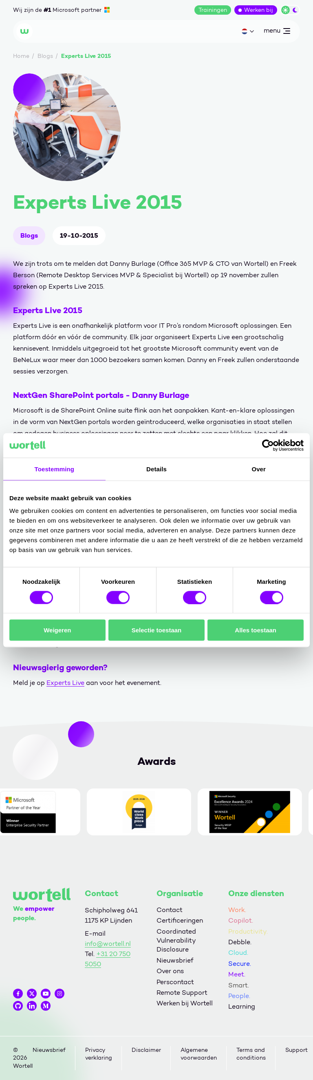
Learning (241, 1006)
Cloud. (238, 952)
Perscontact (175, 982)
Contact (169, 910)
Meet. (236, 974)
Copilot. (240, 920)
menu (276, 32)
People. (239, 996)
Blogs (29, 235)
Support (296, 1050)
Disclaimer (146, 1050)
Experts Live (65, 683)
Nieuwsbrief (174, 960)
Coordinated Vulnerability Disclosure (176, 941)
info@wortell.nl (108, 943)
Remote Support (181, 992)
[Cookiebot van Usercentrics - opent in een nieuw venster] (268, 445)
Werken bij (258, 10)
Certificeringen (179, 920)
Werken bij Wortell (184, 1003)
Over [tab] (258, 468)
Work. (237, 910)
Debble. (239, 942)
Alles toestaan (255, 630)
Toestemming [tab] (55, 468)
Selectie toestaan (157, 630)
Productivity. (248, 931)
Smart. (238, 985)
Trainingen (212, 10)
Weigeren (57, 630)
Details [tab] (156, 468)
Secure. (239, 963)
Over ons (170, 971)
